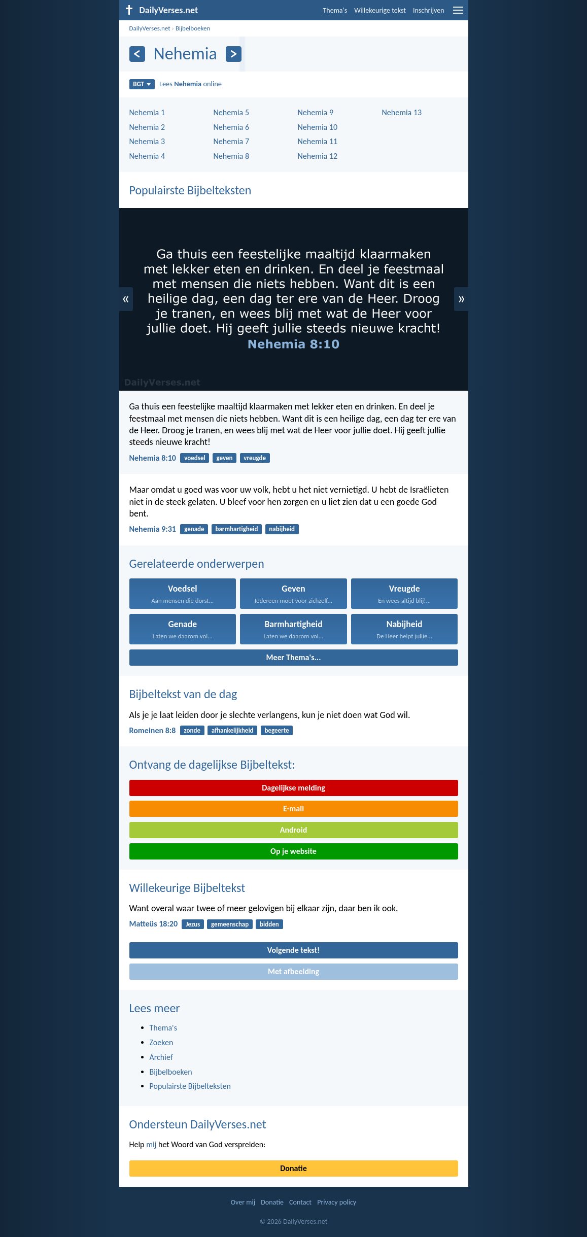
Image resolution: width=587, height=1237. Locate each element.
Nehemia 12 (318, 156)
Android (293, 830)
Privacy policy (336, 1202)
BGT (142, 84)
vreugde (255, 458)
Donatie (293, 1168)
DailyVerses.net (149, 28)
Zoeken (162, 1042)
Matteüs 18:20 (153, 924)
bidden (269, 924)
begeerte (276, 730)
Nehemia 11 (318, 141)
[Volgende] (233, 54)
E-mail (293, 808)
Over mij (243, 1202)
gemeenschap (230, 924)
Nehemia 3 (147, 141)
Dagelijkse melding (293, 788)
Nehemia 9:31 (152, 529)
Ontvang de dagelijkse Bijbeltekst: (212, 764)
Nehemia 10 (318, 127)
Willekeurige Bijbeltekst (187, 887)
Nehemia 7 (232, 141)
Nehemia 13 (402, 112)
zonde (192, 730)
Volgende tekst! (293, 950)
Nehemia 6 (232, 127)
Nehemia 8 (232, 156)
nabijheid (282, 529)
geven (224, 458)
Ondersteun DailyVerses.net (197, 1124)
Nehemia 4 (147, 156)
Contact (300, 1202)
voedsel (194, 458)
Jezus (193, 924)
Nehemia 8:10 (152, 458)
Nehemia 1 (147, 112)
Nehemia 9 (316, 112)
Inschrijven (428, 10)
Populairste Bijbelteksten (190, 190)
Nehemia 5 (232, 112)
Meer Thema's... (293, 657)
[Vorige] (137, 54)
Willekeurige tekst (380, 10)
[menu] (458, 14)
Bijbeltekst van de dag (183, 693)
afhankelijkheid (233, 730)
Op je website (293, 851)
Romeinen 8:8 (152, 730)
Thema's (335, 10)
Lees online (190, 83)
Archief (161, 1057)
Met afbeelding (293, 971)
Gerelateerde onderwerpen (196, 563)
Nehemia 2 (147, 127)
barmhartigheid (236, 529)
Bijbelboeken (193, 28)
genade (194, 529)
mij (151, 1144)
